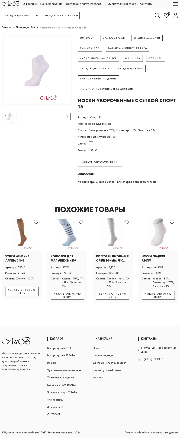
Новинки (52, 363)
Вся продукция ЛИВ (59, 348)
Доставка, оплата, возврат (83, 4)
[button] (67, 116)
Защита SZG (55, 407)
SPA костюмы (55, 399)
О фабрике (30, 4)
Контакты (146, 4)
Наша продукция (51, 4)
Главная (6, 27)
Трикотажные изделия (60, 377)
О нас (96, 348)
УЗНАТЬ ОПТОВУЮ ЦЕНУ (100, 162)
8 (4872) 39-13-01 (151, 359)
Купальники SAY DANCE (61, 385)
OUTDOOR (54, 414)
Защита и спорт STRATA (62, 392)
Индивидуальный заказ (120, 4)
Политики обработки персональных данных (151, 432)
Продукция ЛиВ (25, 27)
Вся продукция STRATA (61, 355)
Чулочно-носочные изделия (64, 370)
